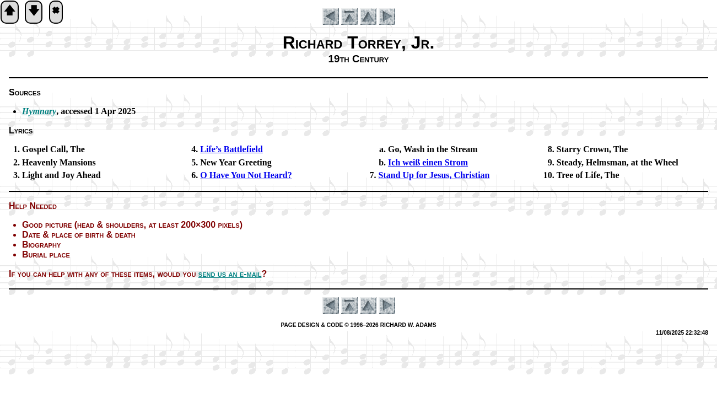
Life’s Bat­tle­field (231, 149)
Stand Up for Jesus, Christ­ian (434, 175)
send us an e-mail (230, 273)
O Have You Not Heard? (246, 175)
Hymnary (39, 111)
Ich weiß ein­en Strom (428, 162)
